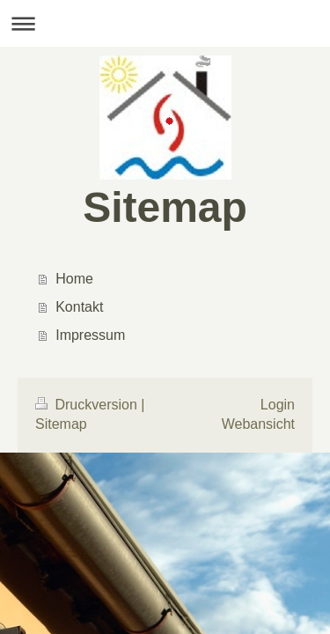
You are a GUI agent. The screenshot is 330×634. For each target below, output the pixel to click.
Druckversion (88, 404)
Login (277, 404)
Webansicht (258, 424)
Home (74, 278)
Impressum (90, 335)
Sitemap (61, 424)
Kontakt (79, 306)
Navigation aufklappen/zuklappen (165, 23)
